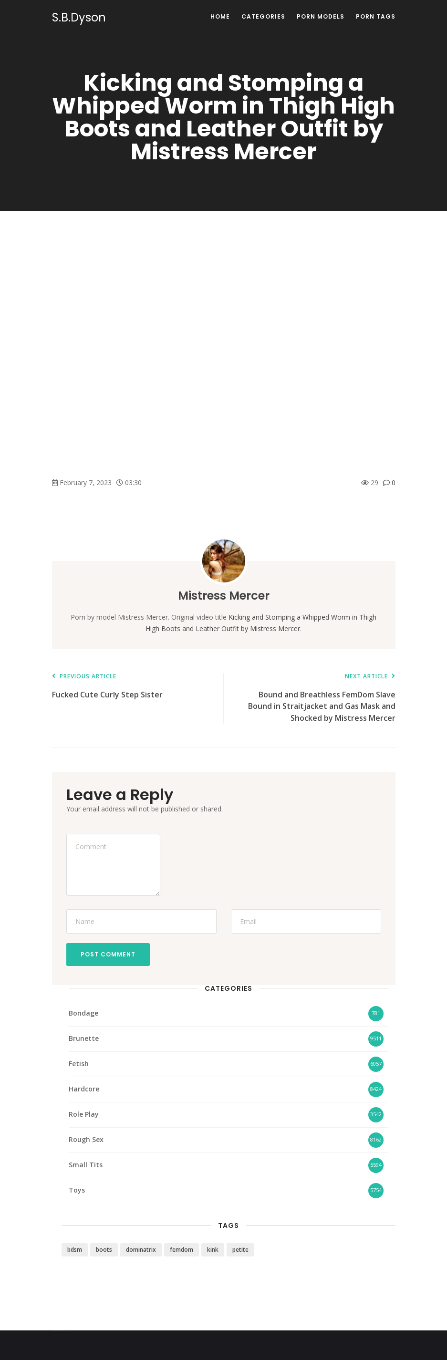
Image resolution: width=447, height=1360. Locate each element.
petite (240, 1250)
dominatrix (141, 1250)
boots (104, 1250)
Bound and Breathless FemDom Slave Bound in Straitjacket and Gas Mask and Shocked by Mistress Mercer (314, 698)
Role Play (84, 1114)
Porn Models (320, 16)
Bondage (83, 1012)
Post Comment (108, 954)
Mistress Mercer (224, 595)
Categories (263, 16)
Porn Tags (375, 16)
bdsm (74, 1250)
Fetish (79, 1063)
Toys (77, 1189)
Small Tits (86, 1164)
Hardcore (84, 1088)
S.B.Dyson (79, 17)
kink (212, 1250)
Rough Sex (86, 1139)
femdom (181, 1250)
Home (220, 16)
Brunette (84, 1038)
